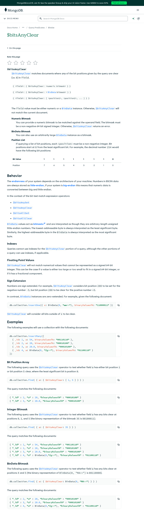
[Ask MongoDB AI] (133, 19)
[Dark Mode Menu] (138, 19)
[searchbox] (83, 18)
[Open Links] (137, 10)
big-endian (69, 185)
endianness (18, 181)
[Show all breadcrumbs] (23, 27)
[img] (9, 62)
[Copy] (118, 305)
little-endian (37, 185)
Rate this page (13, 57)
